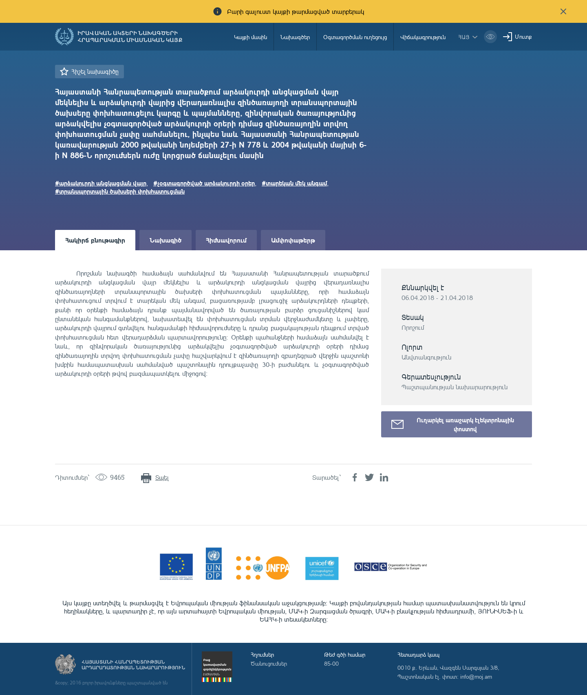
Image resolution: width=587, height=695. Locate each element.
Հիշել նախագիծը (95, 71)
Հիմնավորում (226, 240)
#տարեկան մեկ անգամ (294, 183)
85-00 (331, 663)
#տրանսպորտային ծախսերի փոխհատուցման (120, 191)
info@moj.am (476, 676)
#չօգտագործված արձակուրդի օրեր (204, 183)
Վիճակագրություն (423, 36)
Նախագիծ (165, 240)
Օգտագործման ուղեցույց (355, 36)
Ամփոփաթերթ (293, 240)
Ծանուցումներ (269, 663)
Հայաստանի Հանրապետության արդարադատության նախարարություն (133, 665)
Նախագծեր (295, 36)
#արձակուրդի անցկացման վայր (100, 183)
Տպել (162, 477)
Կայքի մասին (250, 36)
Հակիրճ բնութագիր (95, 240)
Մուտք (523, 36)
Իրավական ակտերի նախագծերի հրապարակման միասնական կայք (130, 37)
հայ (464, 36)
